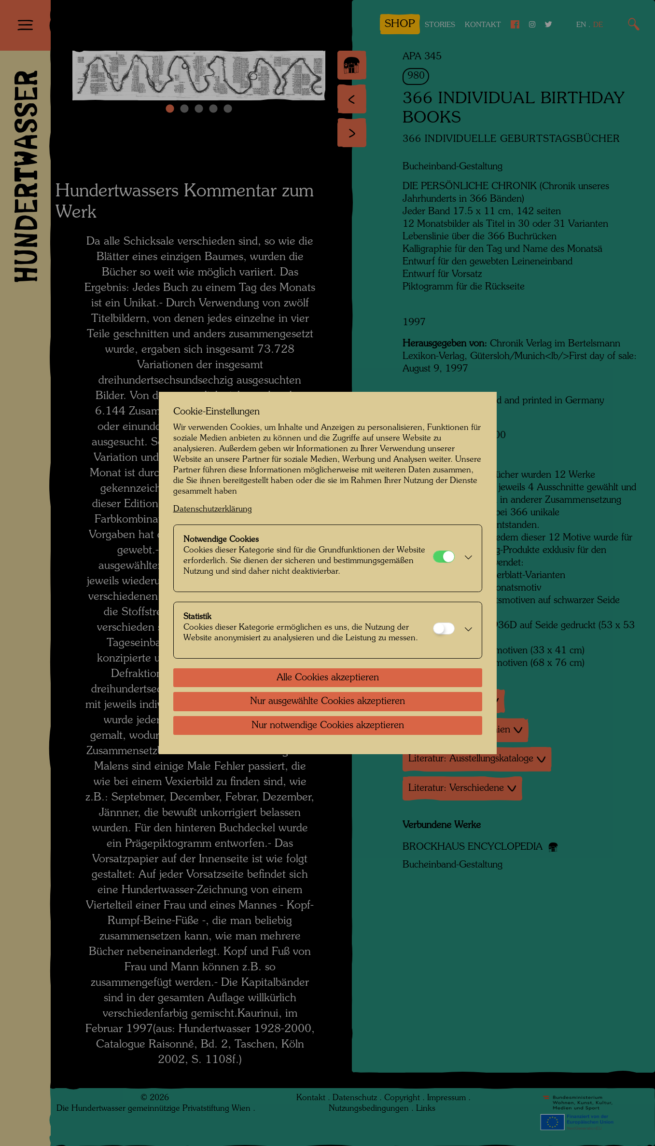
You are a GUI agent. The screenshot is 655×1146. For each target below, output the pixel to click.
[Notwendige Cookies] (444, 557)
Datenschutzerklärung (212, 509)
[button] (466, 558)
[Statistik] (444, 628)
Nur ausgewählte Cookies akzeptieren (327, 701)
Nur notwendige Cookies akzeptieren (327, 726)
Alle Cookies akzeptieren (328, 678)
